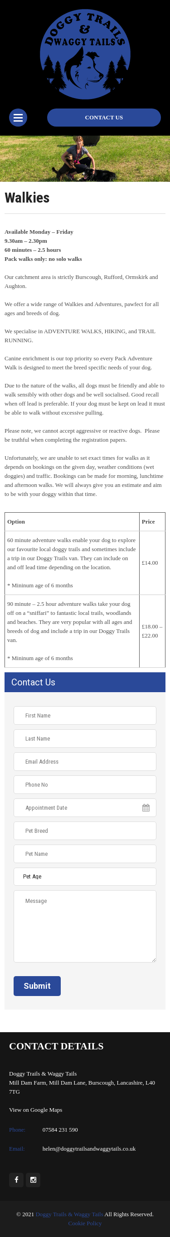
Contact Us (104, 117)
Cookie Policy (85, 1223)
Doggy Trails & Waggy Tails (69, 1214)
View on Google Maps (35, 1109)
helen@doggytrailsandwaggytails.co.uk (89, 1148)
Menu (18, 118)
